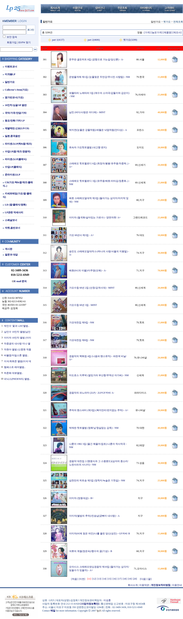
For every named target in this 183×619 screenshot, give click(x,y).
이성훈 (107, 600)
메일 (52, 610)
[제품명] (167, 32)
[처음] (74, 579)
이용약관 (144, 585)
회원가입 (12, 42)
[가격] (147, 32)
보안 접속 (12, 37)
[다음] (143, 579)
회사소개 (133, 585)
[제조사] (177, 32)
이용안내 (177, 585)
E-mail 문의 (19, 281)
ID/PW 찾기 (24, 42)
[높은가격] (156, 32)
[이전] (82, 579)
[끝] (149, 579)
